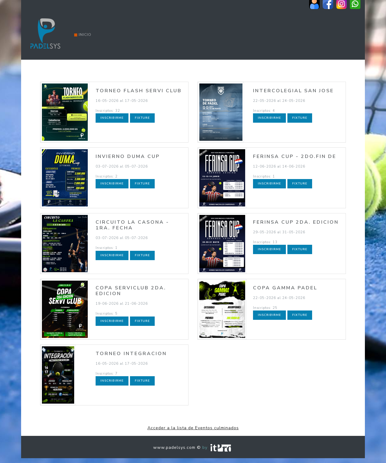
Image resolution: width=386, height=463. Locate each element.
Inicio (82, 34)
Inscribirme (112, 118)
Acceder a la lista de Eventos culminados (193, 428)
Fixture (142, 118)
